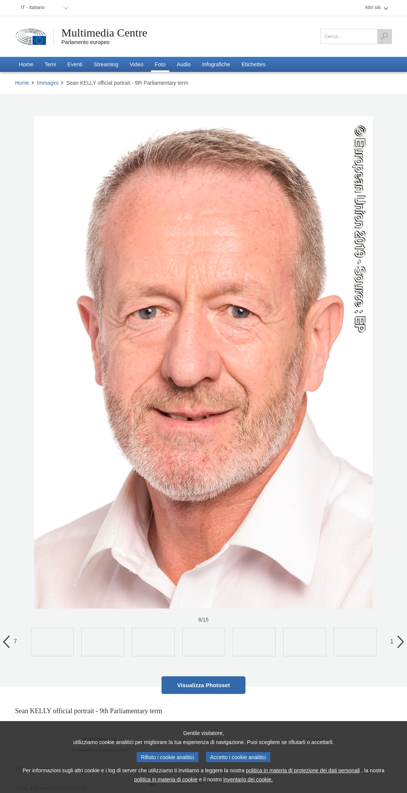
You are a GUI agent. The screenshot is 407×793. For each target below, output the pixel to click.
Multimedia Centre (104, 32)
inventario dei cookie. (248, 779)
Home (22, 83)
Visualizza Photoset (203, 685)
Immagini (47, 83)
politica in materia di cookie (165, 779)
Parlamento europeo (85, 42)
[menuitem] (43, 8)
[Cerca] (384, 36)
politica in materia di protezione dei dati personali (303, 770)
